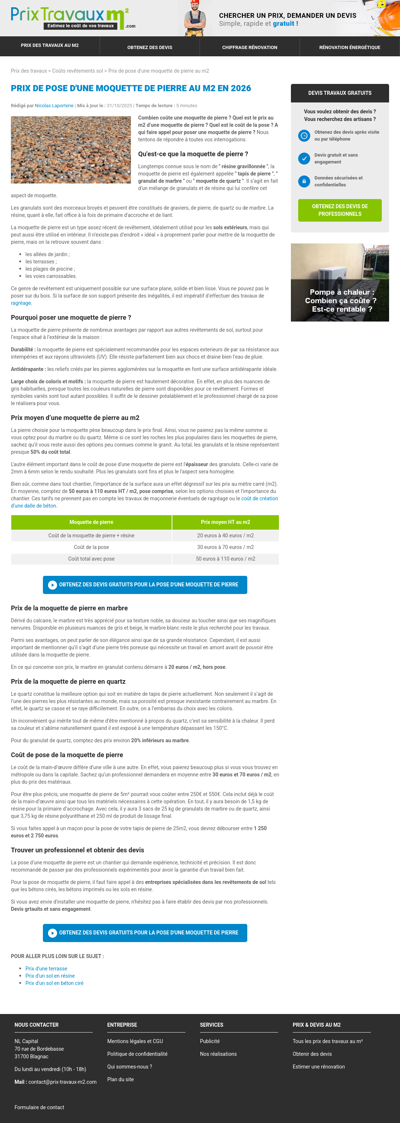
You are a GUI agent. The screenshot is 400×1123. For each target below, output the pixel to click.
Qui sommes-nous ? (129, 1067)
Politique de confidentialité (137, 1054)
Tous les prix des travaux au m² (328, 1041)
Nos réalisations (218, 1054)
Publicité (210, 1041)
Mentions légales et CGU (135, 1041)
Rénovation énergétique (349, 47)
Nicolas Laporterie (54, 105)
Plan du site (120, 1079)
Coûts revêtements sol (77, 71)
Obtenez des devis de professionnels (340, 210)
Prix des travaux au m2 (50, 45)
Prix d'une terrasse (46, 969)
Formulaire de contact (39, 1107)
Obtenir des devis (312, 1054)
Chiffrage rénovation (249, 47)
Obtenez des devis (149, 47)
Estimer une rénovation (319, 1067)
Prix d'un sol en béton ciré (54, 983)
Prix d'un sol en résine (50, 976)
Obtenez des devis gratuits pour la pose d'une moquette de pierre (148, 585)
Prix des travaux (29, 71)
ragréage (21, 303)
